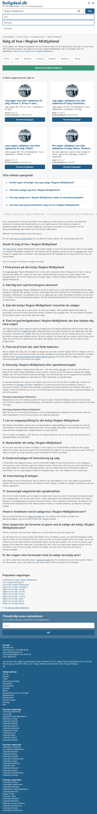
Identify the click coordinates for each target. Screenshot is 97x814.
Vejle (17, 58)
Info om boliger (9, 700)
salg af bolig (12, 272)
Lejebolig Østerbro (11, 801)
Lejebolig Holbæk (10, 740)
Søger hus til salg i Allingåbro (15, 587)
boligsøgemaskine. (36, 6)
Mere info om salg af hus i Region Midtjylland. (33, 51)
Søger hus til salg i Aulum (14, 594)
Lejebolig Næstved (11, 728)
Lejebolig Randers (10, 751)
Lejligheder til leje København (15, 789)
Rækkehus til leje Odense (14, 803)
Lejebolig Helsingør (11, 787)
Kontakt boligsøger (25, 119)
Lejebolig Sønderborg (12, 805)
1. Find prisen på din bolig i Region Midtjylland (70, 214)
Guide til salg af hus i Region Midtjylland (24, 214)
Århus (7, 58)
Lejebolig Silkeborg (11, 763)
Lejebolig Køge (9, 735)
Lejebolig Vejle (9, 765)
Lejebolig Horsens (10, 808)
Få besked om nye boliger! (89, 3)
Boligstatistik (8, 697)
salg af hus (11, 249)
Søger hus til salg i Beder (13, 603)
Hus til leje (7, 714)
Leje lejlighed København (13, 749)
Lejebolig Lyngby (10, 761)
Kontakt (6, 676)
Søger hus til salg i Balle (13, 599)
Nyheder (6, 688)
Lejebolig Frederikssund (13, 759)
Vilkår (5, 679)
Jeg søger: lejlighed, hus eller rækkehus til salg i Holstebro (69, 102)
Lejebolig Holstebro (11, 798)
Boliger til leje (8, 794)
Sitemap (6, 702)
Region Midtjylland (55, 37)
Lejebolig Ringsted (11, 768)
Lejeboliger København (12, 784)
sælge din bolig (29, 331)
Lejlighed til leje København (14, 716)
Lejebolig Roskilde (10, 775)
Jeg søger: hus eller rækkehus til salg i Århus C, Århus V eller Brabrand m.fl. (23, 103)
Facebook (4, 666)
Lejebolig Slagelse (10, 756)
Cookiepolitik (8, 686)
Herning (39, 58)
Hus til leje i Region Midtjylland (16, 584)
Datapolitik (7, 683)
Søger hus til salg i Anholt (14, 589)
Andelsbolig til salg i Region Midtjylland (20, 580)
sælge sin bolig (43, 560)
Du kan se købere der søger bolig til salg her (35, 357)
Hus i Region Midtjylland (13, 582)
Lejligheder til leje (10, 730)
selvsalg (79, 251)
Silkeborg (65, 58)
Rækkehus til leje (10, 719)
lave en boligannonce (23, 238)
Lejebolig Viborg (10, 754)
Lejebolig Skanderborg (12, 810)
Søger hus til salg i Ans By (14, 591)
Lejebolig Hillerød (10, 723)
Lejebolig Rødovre (10, 791)
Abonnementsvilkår (11, 681)
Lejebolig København (12, 711)
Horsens (52, 58)
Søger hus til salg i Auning (14, 596)
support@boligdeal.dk (12, 652)
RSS (4, 704)
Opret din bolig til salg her (48, 68)
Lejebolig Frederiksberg (13, 773)
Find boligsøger (9, 37)
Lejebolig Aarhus (10, 737)
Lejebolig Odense (10, 721)
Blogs (5, 690)
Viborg (77, 58)
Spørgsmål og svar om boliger (16, 693)
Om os (5, 674)
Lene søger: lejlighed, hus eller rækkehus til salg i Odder (22, 147)
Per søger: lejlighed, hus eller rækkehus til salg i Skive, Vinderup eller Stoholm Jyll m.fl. (72, 148)
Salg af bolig (23, 37)
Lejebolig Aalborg (10, 726)
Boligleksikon (8, 695)
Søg (90, 11)
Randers (27, 58)
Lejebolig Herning (10, 782)
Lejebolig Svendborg (12, 747)
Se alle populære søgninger (17, 608)
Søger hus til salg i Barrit (13, 601)
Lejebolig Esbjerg (10, 770)
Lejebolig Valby (9, 796)
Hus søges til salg (37, 37)
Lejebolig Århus (9, 733)
